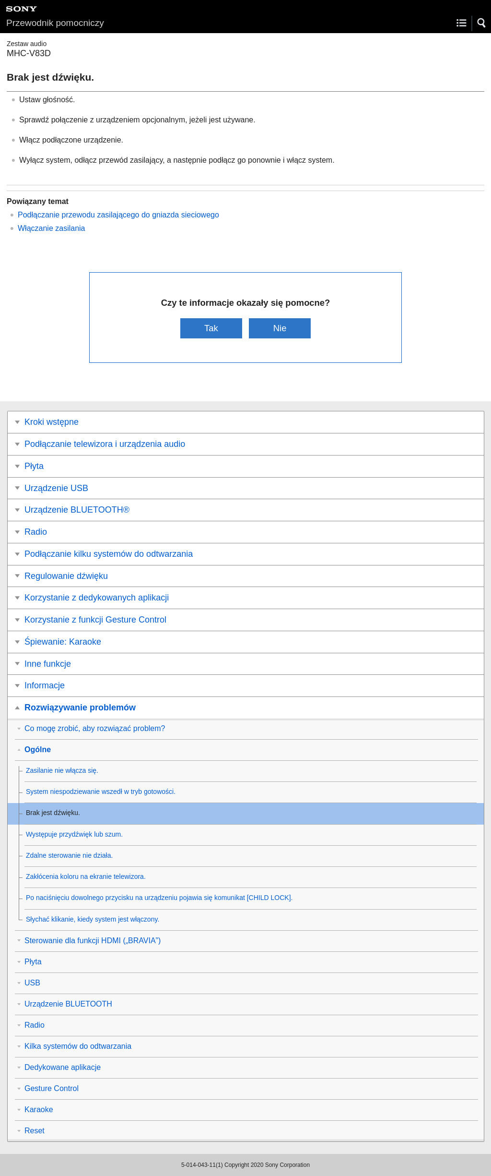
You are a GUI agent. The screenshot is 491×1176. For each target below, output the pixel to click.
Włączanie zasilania (51, 228)
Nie (280, 328)
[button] (482, 23)
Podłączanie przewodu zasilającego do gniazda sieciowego (118, 215)
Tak (211, 328)
